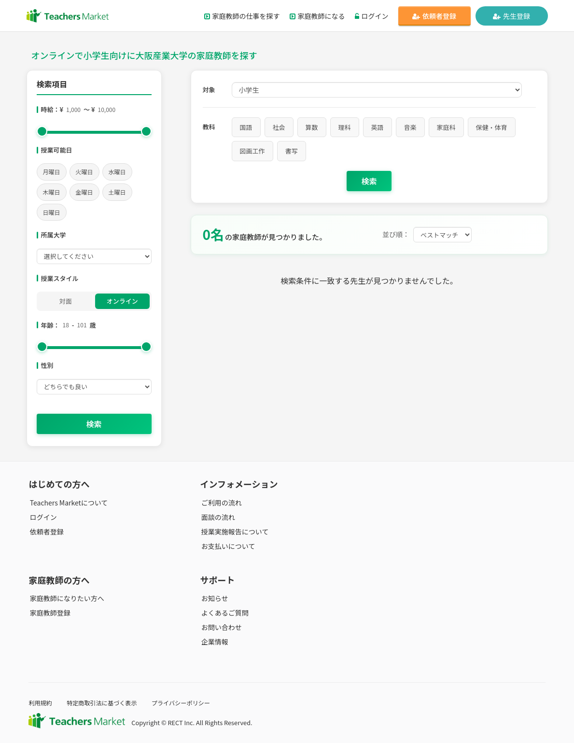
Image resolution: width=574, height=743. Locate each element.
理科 (344, 127)
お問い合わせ (220, 627)
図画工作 (252, 150)
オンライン (122, 301)
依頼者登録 (434, 16)
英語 (377, 127)
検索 (93, 424)
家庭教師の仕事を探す (242, 16)
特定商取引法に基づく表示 (105, 702)
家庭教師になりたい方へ (65, 598)
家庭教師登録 (48, 612)
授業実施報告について (234, 531)
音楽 (410, 127)
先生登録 (511, 16)
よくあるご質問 (224, 612)
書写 (291, 150)
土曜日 (117, 192)
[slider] (42, 131)
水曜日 (117, 172)
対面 (65, 301)
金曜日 (84, 192)
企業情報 (213, 641)
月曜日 (51, 172)
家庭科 (446, 127)
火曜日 (84, 172)
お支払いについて (227, 546)
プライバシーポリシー (187, 702)
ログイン (372, 16)
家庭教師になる (317, 16)
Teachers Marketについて (67, 502)
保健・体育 (491, 127)
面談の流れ (217, 517)
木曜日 (51, 192)
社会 (279, 127)
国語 (246, 127)
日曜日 (51, 212)
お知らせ (213, 598)
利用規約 (40, 702)
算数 (312, 127)
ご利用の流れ (220, 502)
